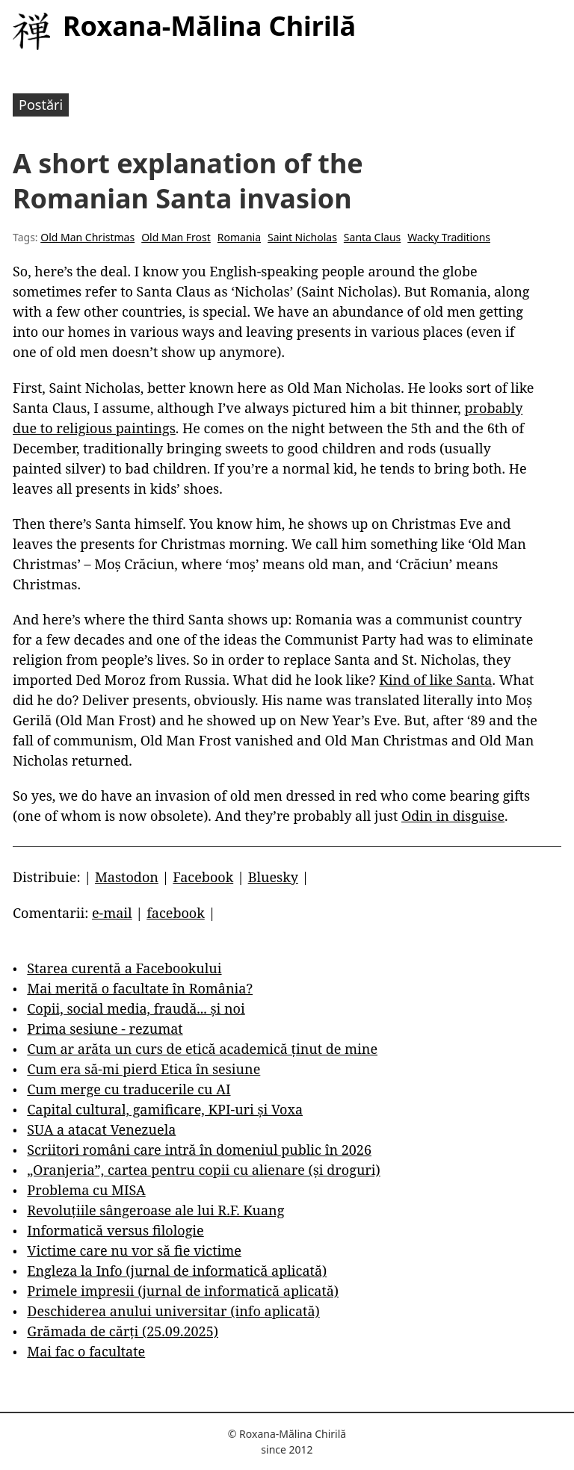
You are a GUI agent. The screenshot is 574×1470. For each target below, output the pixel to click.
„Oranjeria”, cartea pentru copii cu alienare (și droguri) (203, 1170)
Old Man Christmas (87, 237)
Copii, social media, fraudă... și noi (135, 1008)
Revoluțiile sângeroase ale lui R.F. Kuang (155, 1210)
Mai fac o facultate (86, 1351)
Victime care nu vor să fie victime (134, 1250)
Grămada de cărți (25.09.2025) (122, 1331)
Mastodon (126, 877)
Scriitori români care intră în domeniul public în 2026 (199, 1150)
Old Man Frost (176, 237)
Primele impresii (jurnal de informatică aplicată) (183, 1291)
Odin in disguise (452, 816)
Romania (239, 237)
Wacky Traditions (448, 237)
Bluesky (273, 877)
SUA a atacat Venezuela (101, 1129)
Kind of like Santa (435, 680)
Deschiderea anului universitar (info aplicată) (173, 1311)
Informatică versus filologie (115, 1230)
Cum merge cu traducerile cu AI (128, 1089)
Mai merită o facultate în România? (140, 988)
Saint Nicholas (302, 237)
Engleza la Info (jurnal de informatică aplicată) (177, 1271)
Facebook (203, 877)
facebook (175, 913)
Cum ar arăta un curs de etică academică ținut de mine (202, 1049)
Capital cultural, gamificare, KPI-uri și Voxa (165, 1109)
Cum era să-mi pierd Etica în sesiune (143, 1069)
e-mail (112, 913)
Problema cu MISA (86, 1190)
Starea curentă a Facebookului (124, 968)
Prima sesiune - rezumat (104, 1029)
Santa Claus (372, 237)
